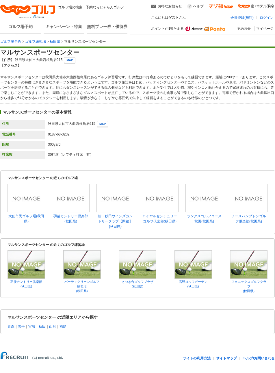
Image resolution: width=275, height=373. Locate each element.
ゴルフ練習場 (35, 42)
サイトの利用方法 (197, 358)
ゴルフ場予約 (20, 26)
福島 (63, 326)
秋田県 (55, 42)
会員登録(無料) (242, 18)
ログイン (267, 18)
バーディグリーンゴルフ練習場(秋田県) (81, 286)
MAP (69, 60)
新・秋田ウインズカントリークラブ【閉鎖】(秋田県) (115, 221)
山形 (52, 326)
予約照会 (244, 29)
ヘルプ (198, 6)
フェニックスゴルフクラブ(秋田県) (248, 286)
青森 (11, 326)
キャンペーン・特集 (64, 26)
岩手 (21, 326)
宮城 (31, 326)
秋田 (42, 326)
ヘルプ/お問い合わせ (259, 358)
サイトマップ (226, 358)
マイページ (265, 29)
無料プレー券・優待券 (107, 26)
